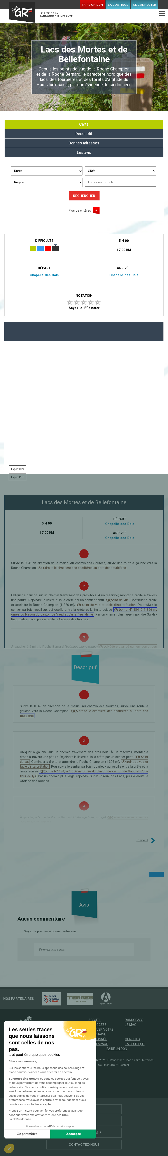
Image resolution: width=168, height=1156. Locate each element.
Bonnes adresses (84, 143)
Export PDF (17, 477)
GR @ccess (97, 1025)
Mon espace (98, 1044)
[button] (9, 1148)
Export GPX (17, 469)
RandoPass (134, 1020)
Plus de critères (80, 210)
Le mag (130, 1025)
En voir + (142, 840)
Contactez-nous (84, 1145)
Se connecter (144, 4)
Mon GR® (22, 11)
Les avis (84, 152)
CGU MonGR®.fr (107, 1065)
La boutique (118, 4)
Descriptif (84, 133)
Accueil (94, 1020)
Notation (84, 296)
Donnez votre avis (52, 949)
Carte (84, 124)
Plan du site (133, 1060)
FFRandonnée (115, 1060)
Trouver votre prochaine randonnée (100, 1034)
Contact (124, 1065)
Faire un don (92, 4)
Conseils (132, 1039)
